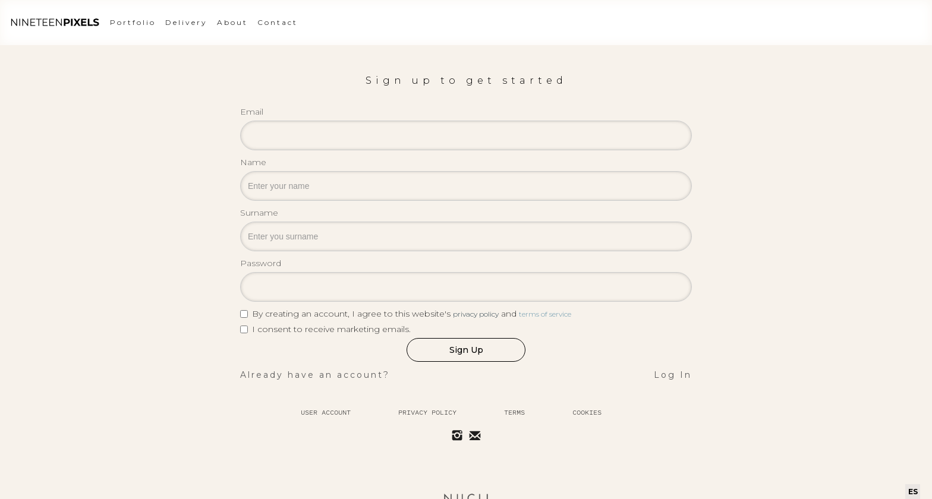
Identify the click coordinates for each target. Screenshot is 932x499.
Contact (277, 22)
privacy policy (476, 313)
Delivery (186, 22)
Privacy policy (427, 412)
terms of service (545, 313)
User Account (326, 412)
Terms (514, 412)
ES (913, 491)
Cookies (587, 412)
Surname (259, 212)
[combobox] (912, 491)
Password (260, 263)
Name (253, 162)
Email (251, 111)
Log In (673, 374)
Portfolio (133, 22)
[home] (54, 23)
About (232, 22)
